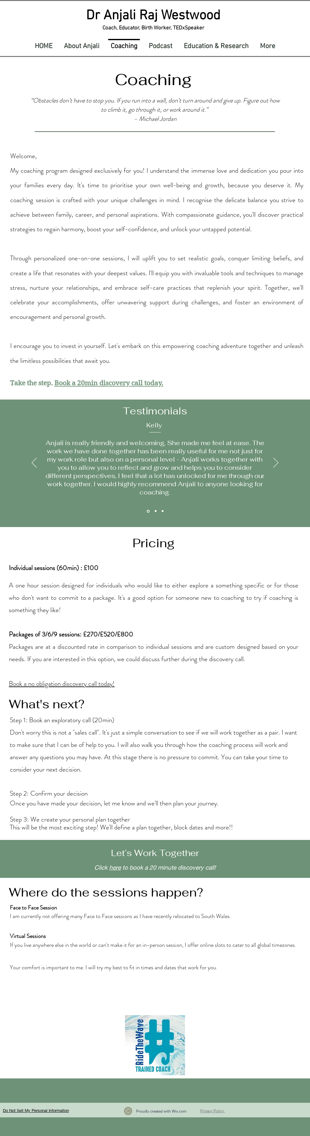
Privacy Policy (212, 1110)
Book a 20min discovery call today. (108, 383)
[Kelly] (148, 511)
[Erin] (163, 511)
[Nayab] (156, 511)
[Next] (275, 463)
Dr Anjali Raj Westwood (153, 16)
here (115, 867)
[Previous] (34, 463)
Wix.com (179, 1111)
